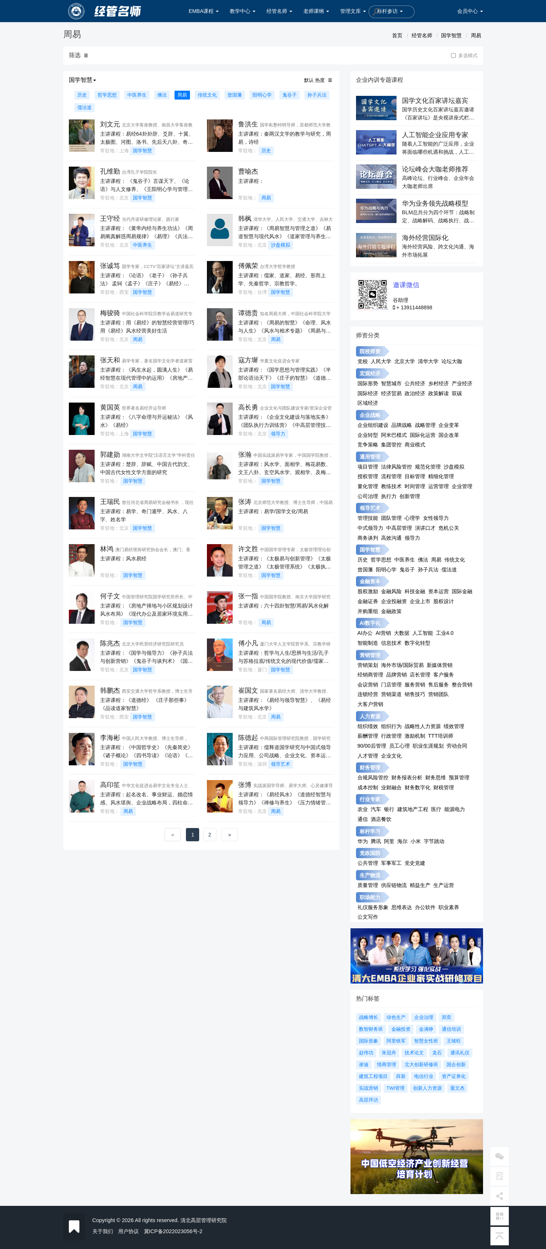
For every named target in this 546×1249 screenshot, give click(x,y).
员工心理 (399, 746)
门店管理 (391, 685)
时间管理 (415, 486)
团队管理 (391, 518)
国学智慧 (451, 35)
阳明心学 (262, 95)
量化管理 (367, 486)
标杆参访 (390, 11)
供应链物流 (394, 885)
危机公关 (448, 528)
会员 (470, 11)
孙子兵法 (317, 95)
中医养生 (137, 95)
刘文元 (110, 124)
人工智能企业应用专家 (435, 135)
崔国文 (248, 690)
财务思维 (435, 777)
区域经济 (367, 403)
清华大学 (428, 361)
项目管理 (367, 467)
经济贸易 (391, 393)
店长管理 (420, 675)
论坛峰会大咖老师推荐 (435, 169)
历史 (82, 95)
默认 (309, 80)
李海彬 (110, 737)
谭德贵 (248, 313)
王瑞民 (110, 501)
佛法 (162, 95)
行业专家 (370, 799)
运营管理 (438, 486)
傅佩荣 (248, 265)
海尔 (402, 841)
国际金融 (462, 591)
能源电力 (454, 809)
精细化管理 (441, 476)
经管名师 (279, 11)
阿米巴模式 (394, 435)
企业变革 (448, 425)
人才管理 (367, 756)
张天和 (110, 360)
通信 (362, 819)
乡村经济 (438, 383)
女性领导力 (436, 518)
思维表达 (401, 907)
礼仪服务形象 (372, 907)
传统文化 (207, 95)
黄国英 (110, 407)
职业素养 (448, 907)
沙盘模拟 (280, 245)
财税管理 (443, 787)
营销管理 (370, 655)
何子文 (110, 596)
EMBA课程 (204, 11)
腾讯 (376, 841)
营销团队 (438, 694)
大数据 (401, 633)
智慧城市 (391, 383)
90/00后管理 (371, 746)
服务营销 (415, 685)
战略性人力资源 (423, 726)
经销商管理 (370, 675)
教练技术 (391, 486)
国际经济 (367, 393)
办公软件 (425, 907)
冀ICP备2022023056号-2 (173, 1231)
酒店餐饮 (381, 819)
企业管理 (462, 486)
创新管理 (409, 496)
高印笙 (110, 785)
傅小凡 (248, 643)
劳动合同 (457, 746)
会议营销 (367, 685)
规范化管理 (428, 467)
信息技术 (391, 643)
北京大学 (404, 361)
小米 (416, 841)
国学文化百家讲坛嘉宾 (435, 100)
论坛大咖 (451, 361)
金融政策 (391, 611)
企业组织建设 (372, 425)
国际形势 (367, 383)
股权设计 (443, 601)
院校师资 (370, 351)
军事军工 (391, 863)
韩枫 (244, 218)
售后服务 (438, 685)
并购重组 (367, 611)
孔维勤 (110, 171)
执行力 (389, 496)
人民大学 (381, 361)
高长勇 (248, 407)
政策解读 (438, 393)
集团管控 (391, 445)
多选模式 (464, 55)
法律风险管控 (396, 467)
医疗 (436, 809)
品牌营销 (396, 675)
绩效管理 (454, 726)
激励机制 (415, 736)
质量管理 (367, 885)
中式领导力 (370, 528)
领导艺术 (280, 764)
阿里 (389, 841)
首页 (397, 35)
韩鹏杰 (110, 690)
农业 (362, 809)
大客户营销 (370, 704)
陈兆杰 (110, 643)
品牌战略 (401, 425)
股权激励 (367, 591)
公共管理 (367, 863)
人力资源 (370, 716)
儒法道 (84, 107)
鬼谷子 (289, 95)
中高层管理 (399, 528)
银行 (389, 809)
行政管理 (391, 736)
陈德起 (248, 737)
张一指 (248, 596)
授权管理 (367, 476)
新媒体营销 (439, 665)
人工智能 (422, 633)
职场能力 (370, 897)
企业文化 (391, 756)
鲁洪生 (248, 124)
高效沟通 (391, 538)
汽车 (376, 809)
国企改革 (448, 435)
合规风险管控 (372, 777)
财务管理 (370, 767)
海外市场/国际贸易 (402, 665)
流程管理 (391, 476)
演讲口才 (425, 528)
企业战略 (370, 415)
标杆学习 (370, 831)
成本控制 (367, 787)
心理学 (412, 518)
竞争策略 (367, 445)
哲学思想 (107, 95)
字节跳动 (434, 841)
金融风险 (391, 591)
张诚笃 (110, 265)
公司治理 (367, 496)
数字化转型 (417, 643)
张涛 (244, 501)
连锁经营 (367, 694)
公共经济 (415, 383)
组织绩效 (367, 726)
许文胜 (248, 549)
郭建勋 (110, 454)
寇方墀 (248, 360)
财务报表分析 (406, 777)
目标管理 (415, 476)
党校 (362, 361)
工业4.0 (445, 633)
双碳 (457, 393)
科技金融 (415, 591)
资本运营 (438, 591)
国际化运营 (423, 435)
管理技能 (367, 518)
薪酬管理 (367, 736)
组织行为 (391, 726)
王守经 (110, 218)
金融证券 (367, 601)
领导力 (278, 433)
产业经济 (462, 383)
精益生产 (420, 885)
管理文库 (353, 11)
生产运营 (443, 885)
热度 (320, 80)
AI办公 (365, 633)
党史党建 (415, 863)
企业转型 (367, 435)
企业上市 (420, 601)
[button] (86, 55)
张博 (244, 785)
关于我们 (102, 1231)
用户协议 (128, 1231)
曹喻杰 (248, 171)
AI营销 (383, 633)
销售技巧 (415, 694)
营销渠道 (391, 694)
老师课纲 (316, 11)
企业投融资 (394, 601)
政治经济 (415, 393)
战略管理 (425, 425)
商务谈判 (367, 538)
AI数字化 (370, 623)
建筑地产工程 (412, 809)
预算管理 (459, 777)
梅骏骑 (110, 313)
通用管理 (370, 457)
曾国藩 (235, 95)
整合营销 (462, 685)
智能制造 (367, 643)
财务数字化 (417, 787)
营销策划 (367, 665)
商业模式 (415, 445)
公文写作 (367, 917)
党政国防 (370, 853)
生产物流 (370, 875)
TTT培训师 (440, 736)
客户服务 (443, 675)
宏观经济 (370, 373)
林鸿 (106, 549)
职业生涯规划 (428, 746)
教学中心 (243, 11)
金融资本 (370, 581)
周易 (476, 35)
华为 (362, 841)
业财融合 (391, 787)
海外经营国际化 (425, 237)
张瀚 (244, 454)
